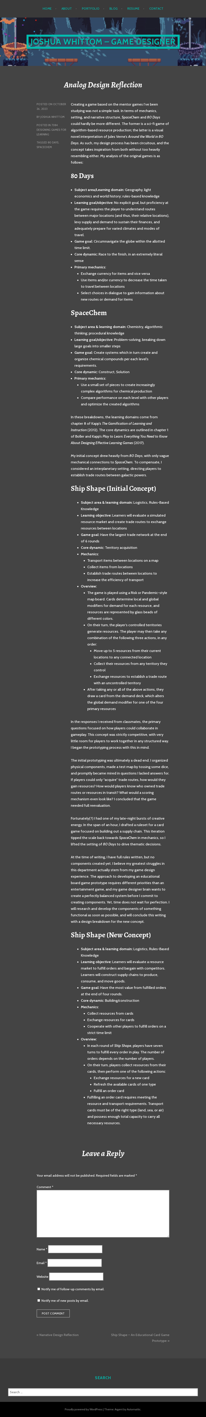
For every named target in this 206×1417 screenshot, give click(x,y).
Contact (156, 8)
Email (42, 1263)
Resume (133, 8)
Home (47, 8)
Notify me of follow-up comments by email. (72, 1289)
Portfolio (91, 8)
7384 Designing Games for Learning (51, 130)
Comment (45, 1187)
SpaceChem (44, 147)
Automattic (134, 1409)
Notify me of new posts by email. (65, 1301)
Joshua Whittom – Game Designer (103, 42)
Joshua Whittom (52, 116)
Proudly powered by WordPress (83, 1409)
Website (42, 1277)
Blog (113, 8)
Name (42, 1249)
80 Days (53, 142)
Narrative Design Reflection (59, 1335)
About (67, 8)
